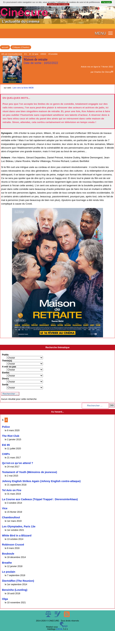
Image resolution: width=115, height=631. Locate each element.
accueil (5, 47)
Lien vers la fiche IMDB (23, 88)
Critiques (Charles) (20, 47)
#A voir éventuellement (11, 54)
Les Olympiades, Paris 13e (18, 526)
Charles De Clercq (102, 72)
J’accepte (106, 2)
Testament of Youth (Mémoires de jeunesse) (29, 472)
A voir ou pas (9, 366)
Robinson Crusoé (13, 544)
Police (6, 426)
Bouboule (8, 553)
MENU (100, 33)
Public (5, 354)
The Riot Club (10, 435)
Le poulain (8, 571)
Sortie (5, 384)
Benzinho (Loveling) (14, 589)
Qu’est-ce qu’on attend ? (17, 463)
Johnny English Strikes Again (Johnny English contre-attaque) (41, 481)
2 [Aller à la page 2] (6, 419)
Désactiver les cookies (58, 4)
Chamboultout (11, 517)
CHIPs (6, 454)
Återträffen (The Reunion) (18, 580)
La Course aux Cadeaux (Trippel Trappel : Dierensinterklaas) (40, 499)
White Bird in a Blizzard (16, 535)
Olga (5, 598)
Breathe (7, 562)
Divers (5, 378)
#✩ (25, 54)
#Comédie (53, 54)
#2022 (43, 54)
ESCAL (59, 629)
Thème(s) (7, 360)
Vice (4, 508)
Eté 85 (6, 444)
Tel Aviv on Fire (11, 490)
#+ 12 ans (33, 54)
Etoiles (5, 372)
